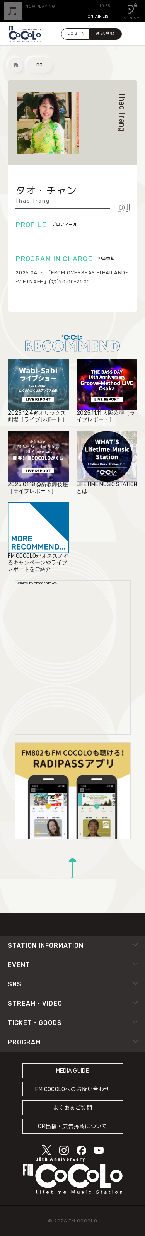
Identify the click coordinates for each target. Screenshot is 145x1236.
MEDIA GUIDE (72, 1070)
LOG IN (76, 33)
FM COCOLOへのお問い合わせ (72, 1089)
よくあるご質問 (72, 1108)
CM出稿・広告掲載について (72, 1126)
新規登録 (105, 33)
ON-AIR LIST (98, 16)
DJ (39, 65)
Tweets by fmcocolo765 (36, 583)
